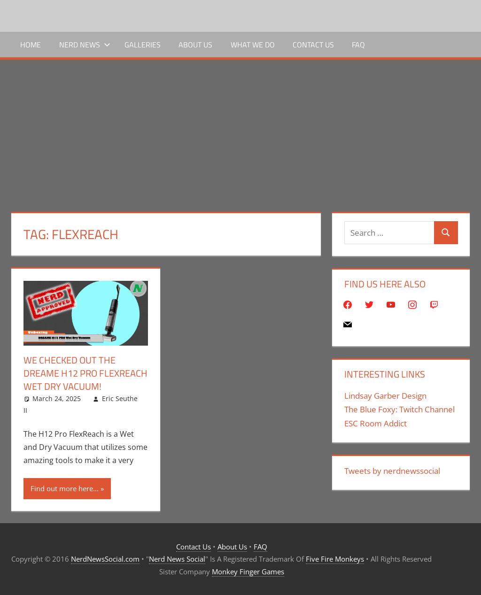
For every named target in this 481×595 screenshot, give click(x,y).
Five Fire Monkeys (335, 559)
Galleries (142, 44)
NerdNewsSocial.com (105, 559)
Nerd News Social (177, 559)
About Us (195, 44)
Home (30, 44)
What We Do (253, 44)
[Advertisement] (240, 130)
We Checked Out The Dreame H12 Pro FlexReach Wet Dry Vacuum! (85, 373)
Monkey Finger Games (248, 571)
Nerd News (84, 44)
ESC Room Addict (375, 423)
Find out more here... (65, 488)
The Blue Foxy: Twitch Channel (399, 409)
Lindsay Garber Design (385, 395)
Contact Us (313, 44)
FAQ (358, 44)
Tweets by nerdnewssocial (392, 470)
